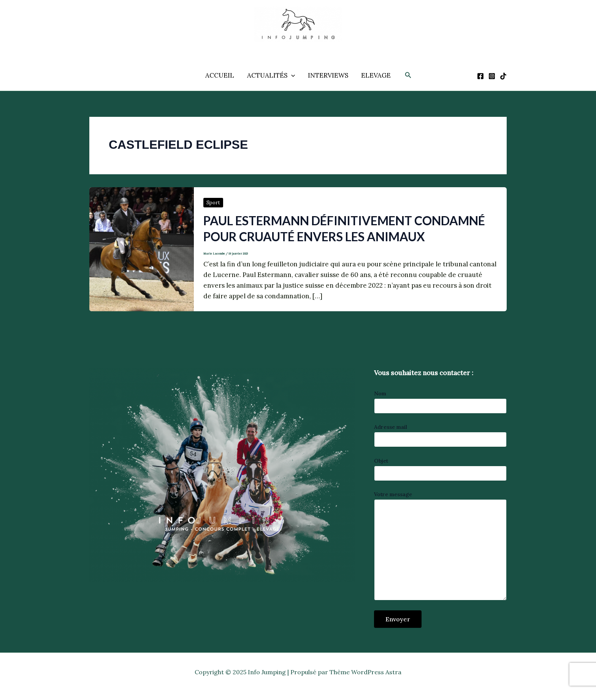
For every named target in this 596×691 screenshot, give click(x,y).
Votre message (440, 546)
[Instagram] (491, 76)
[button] (408, 75)
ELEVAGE (376, 75)
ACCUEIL (219, 75)
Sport (213, 202)
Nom (440, 402)
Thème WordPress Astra (365, 672)
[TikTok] (503, 76)
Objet (440, 469)
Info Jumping (289, 47)
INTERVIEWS (328, 75)
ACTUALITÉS (271, 75)
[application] (291, 75)
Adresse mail (440, 435)
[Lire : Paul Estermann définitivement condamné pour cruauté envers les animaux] (141, 248)
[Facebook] (480, 76)
